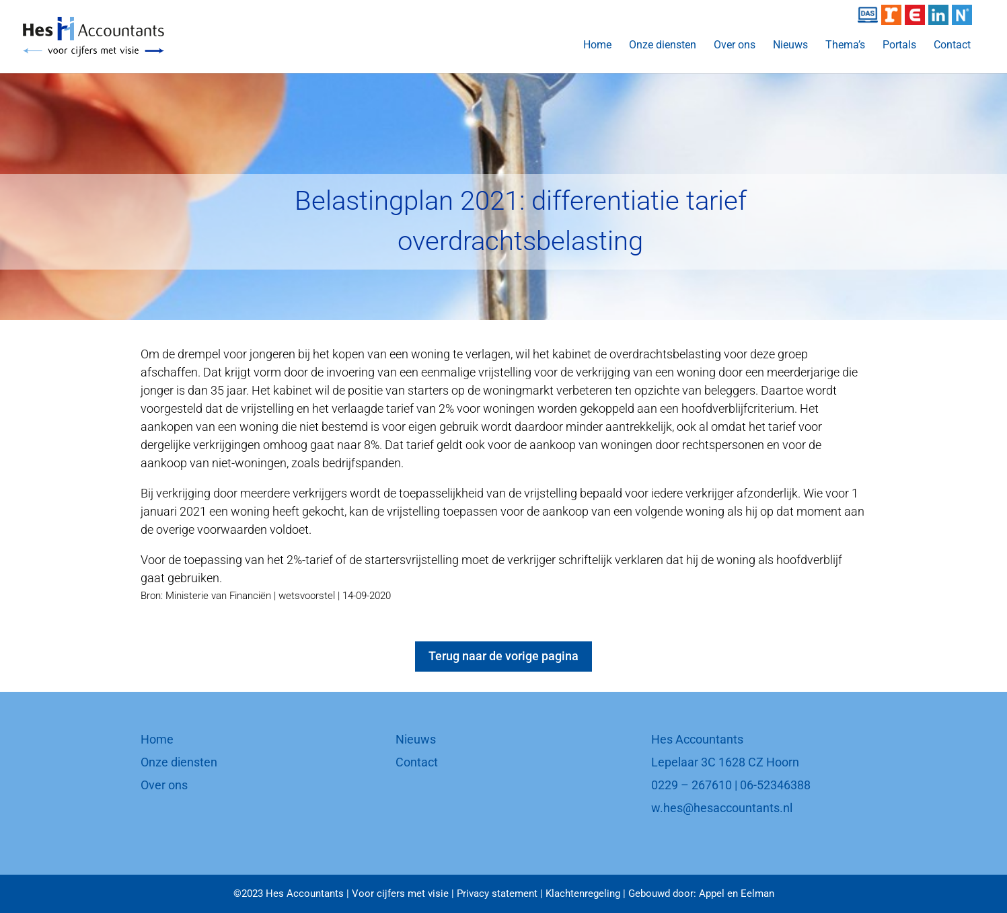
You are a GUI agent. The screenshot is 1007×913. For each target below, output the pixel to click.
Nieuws (790, 45)
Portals (899, 45)
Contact (952, 45)
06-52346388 (775, 785)
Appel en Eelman (736, 893)
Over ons (734, 45)
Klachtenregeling (583, 893)
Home (597, 45)
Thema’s (845, 45)
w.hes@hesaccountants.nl (721, 808)
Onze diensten (662, 45)
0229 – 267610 (691, 785)
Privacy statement (497, 893)
